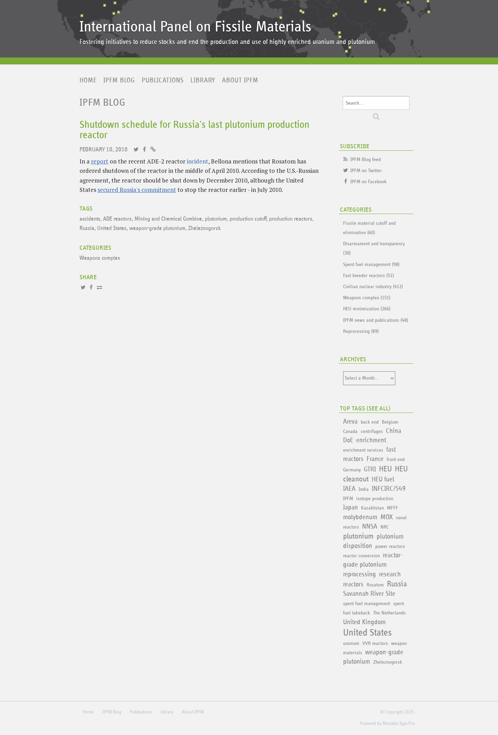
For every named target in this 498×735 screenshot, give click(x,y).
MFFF (392, 508)
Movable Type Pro (398, 723)
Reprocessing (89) (361, 331)
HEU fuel (383, 479)
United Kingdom (364, 622)
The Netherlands (389, 613)
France (375, 458)
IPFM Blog (119, 80)
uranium (351, 643)
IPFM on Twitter (366, 170)
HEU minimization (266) (366, 308)
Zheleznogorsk (204, 228)
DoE (348, 440)
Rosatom (375, 584)
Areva (350, 421)
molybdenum (360, 517)
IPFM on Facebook (368, 181)
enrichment (371, 440)
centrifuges (372, 431)
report (99, 161)
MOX (386, 517)
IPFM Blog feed (365, 159)
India (364, 489)
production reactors (290, 219)
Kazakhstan (372, 508)
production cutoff (248, 219)
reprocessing (359, 574)
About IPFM (240, 80)
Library (203, 80)
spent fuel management (366, 603)
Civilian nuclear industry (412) (373, 286)
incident (197, 161)
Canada (350, 431)
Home (88, 80)
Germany (352, 469)
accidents (90, 219)
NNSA (369, 526)
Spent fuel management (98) (371, 264)
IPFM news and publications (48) (375, 320)
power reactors (390, 546)
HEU (385, 469)
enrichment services (363, 450)
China (393, 430)
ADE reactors (117, 219)
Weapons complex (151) (366, 297)
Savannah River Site (369, 593)
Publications (163, 80)
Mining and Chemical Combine (168, 219)
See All (379, 409)
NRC (384, 527)
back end (370, 422)
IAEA (349, 488)
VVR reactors (375, 643)
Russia (87, 228)
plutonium (216, 219)
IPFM (348, 498)
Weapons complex (100, 258)
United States (112, 228)
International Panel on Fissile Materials (195, 27)
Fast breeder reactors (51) (368, 275)
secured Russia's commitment (137, 190)
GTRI (370, 469)
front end (396, 459)
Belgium (390, 422)
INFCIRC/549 (389, 488)
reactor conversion (361, 555)
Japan (350, 507)
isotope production (374, 498)
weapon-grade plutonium (157, 228)
